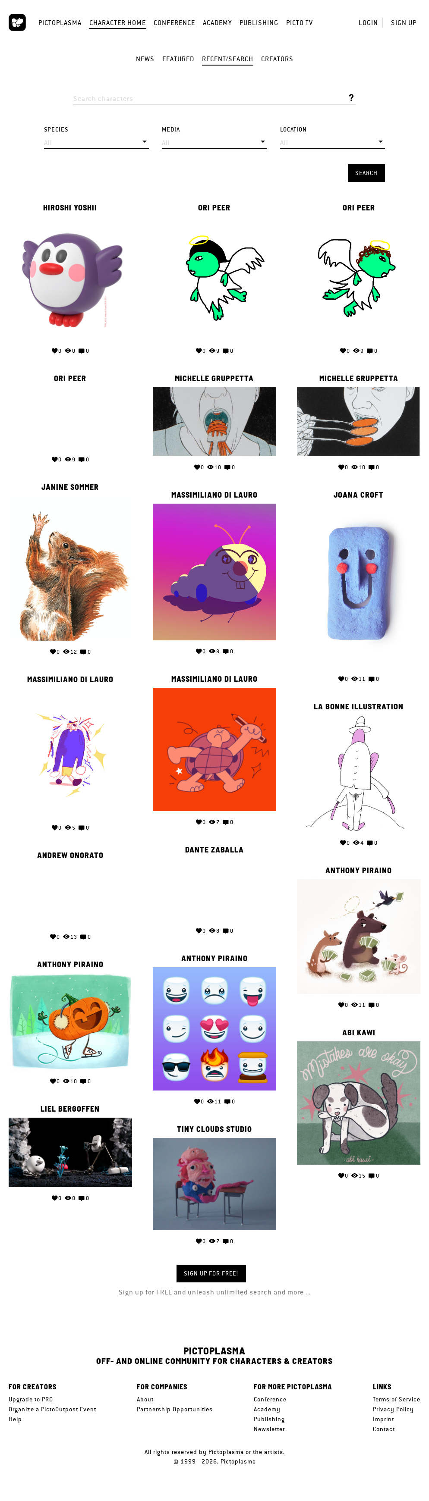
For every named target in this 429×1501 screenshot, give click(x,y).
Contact (384, 1429)
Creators (277, 58)
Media (171, 129)
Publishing (259, 22)
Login (368, 22)
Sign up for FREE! (211, 1273)
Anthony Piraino (358, 870)
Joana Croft (359, 495)
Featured (178, 58)
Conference (174, 22)
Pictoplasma (60, 22)
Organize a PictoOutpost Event (52, 1409)
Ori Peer (214, 208)
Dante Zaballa (214, 850)
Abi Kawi (358, 1032)
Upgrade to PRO (31, 1399)
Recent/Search (227, 58)
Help (15, 1419)
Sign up (403, 22)
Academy (217, 22)
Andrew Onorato (70, 855)
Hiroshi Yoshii (70, 208)
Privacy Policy (393, 1409)
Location (293, 129)
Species (56, 129)
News (145, 58)
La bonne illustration (359, 706)
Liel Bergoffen (70, 1109)
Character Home (117, 22)
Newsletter (269, 1429)
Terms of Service (396, 1399)
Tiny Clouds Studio (214, 1129)
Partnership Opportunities (175, 1409)
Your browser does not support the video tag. (70, 417)
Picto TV (299, 22)
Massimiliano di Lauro (214, 495)
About (145, 1399)
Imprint (383, 1419)
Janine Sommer (70, 487)
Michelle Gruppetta (214, 378)
